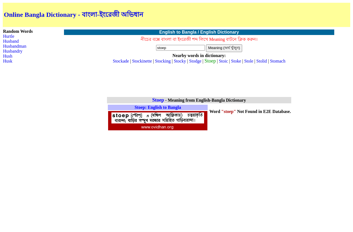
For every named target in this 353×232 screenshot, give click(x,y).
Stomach (277, 61)
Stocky (180, 61)
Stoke (236, 61)
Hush (7, 56)
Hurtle (8, 36)
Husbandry (12, 51)
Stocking (163, 61)
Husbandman (14, 46)
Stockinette (142, 61)
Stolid (261, 61)
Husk (7, 61)
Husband (11, 41)
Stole (248, 61)
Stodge (195, 61)
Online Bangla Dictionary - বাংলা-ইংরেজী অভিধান (73, 14)
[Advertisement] (284, 15)
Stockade (121, 61)
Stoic (223, 61)
